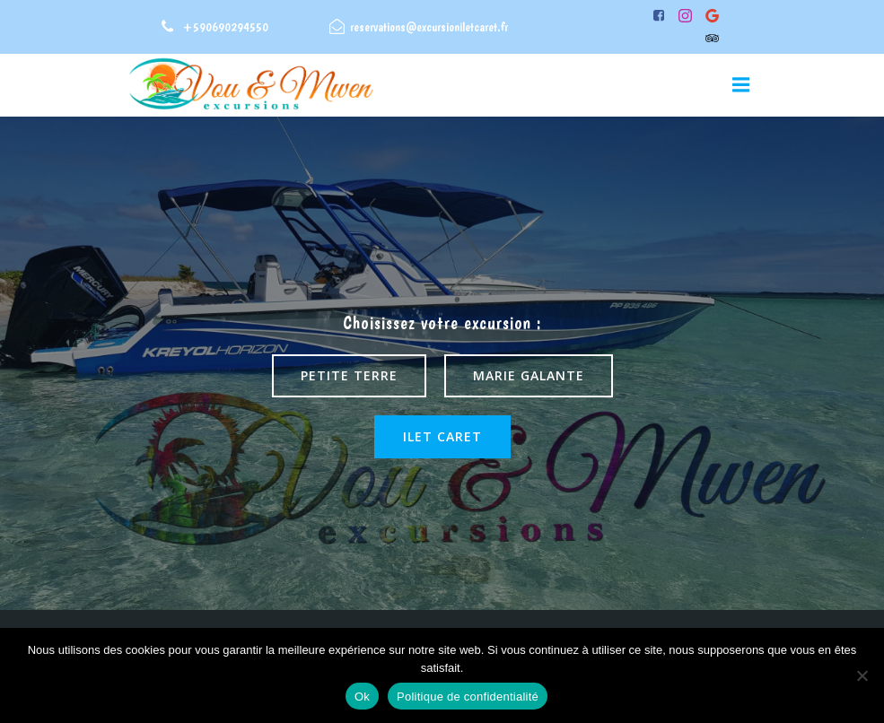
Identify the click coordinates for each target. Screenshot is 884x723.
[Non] (862, 675)
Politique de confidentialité (467, 696)
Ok (362, 696)
